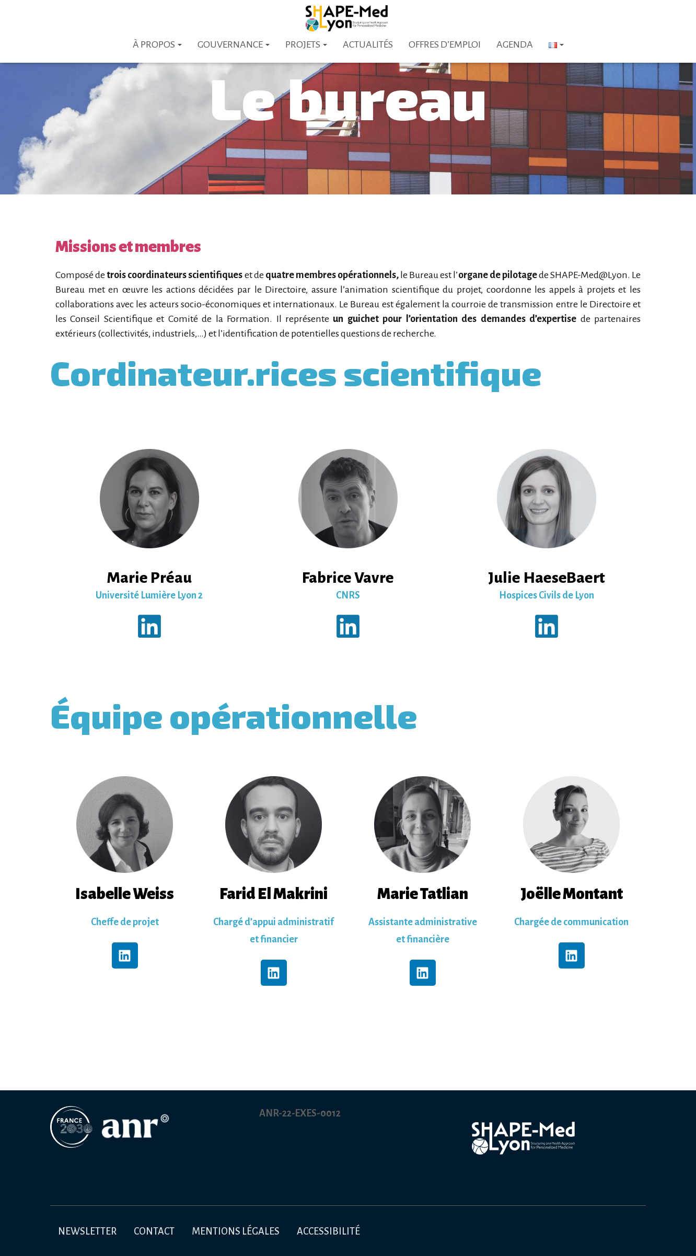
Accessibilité (328, 1231)
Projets (306, 44)
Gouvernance (234, 44)
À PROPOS (157, 44)
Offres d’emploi (445, 44)
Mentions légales (236, 1231)
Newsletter (87, 1231)
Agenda (514, 44)
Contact (154, 1231)
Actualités (368, 44)
